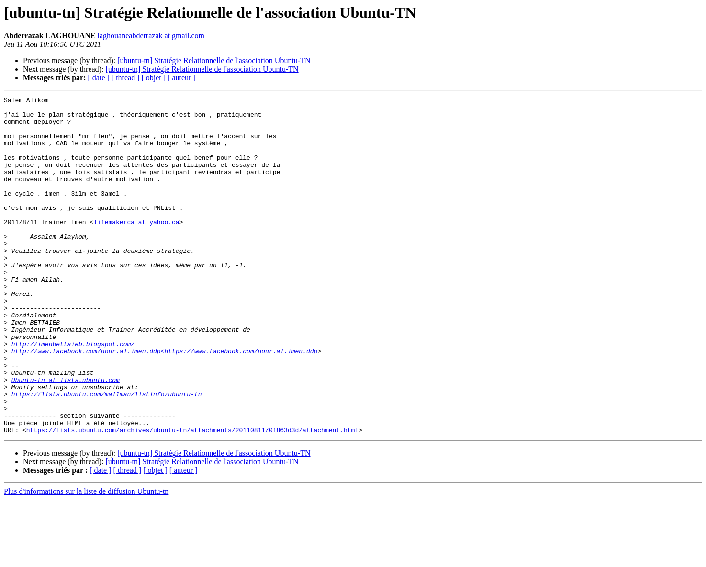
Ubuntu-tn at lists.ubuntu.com (65, 437)
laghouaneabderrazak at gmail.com (151, 36)
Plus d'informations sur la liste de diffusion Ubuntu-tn (86, 559)
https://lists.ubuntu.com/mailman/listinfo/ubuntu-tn (106, 454)
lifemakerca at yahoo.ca (136, 247)
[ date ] (99, 78)
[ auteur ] (182, 78)
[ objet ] (153, 78)
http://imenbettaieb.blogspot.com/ (72, 394)
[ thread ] (126, 78)
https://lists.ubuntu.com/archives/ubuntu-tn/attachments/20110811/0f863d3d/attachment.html (192, 497)
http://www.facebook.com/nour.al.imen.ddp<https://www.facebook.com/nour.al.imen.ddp (164, 402)
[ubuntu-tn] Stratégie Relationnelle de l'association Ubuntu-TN (213, 60)
